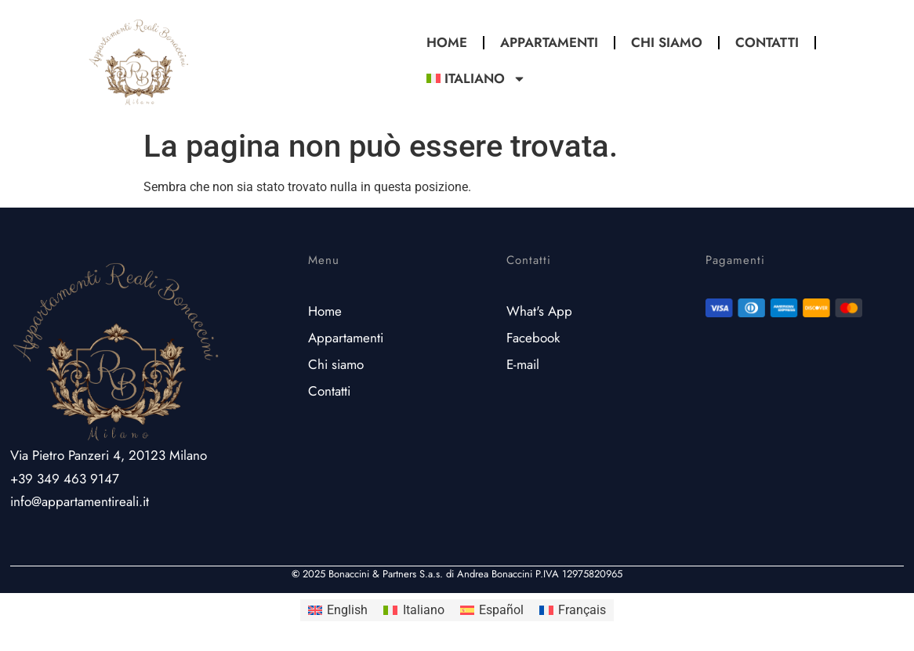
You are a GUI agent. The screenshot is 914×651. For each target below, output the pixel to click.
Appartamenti (549, 42)
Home (446, 42)
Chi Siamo (666, 42)
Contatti (767, 42)
